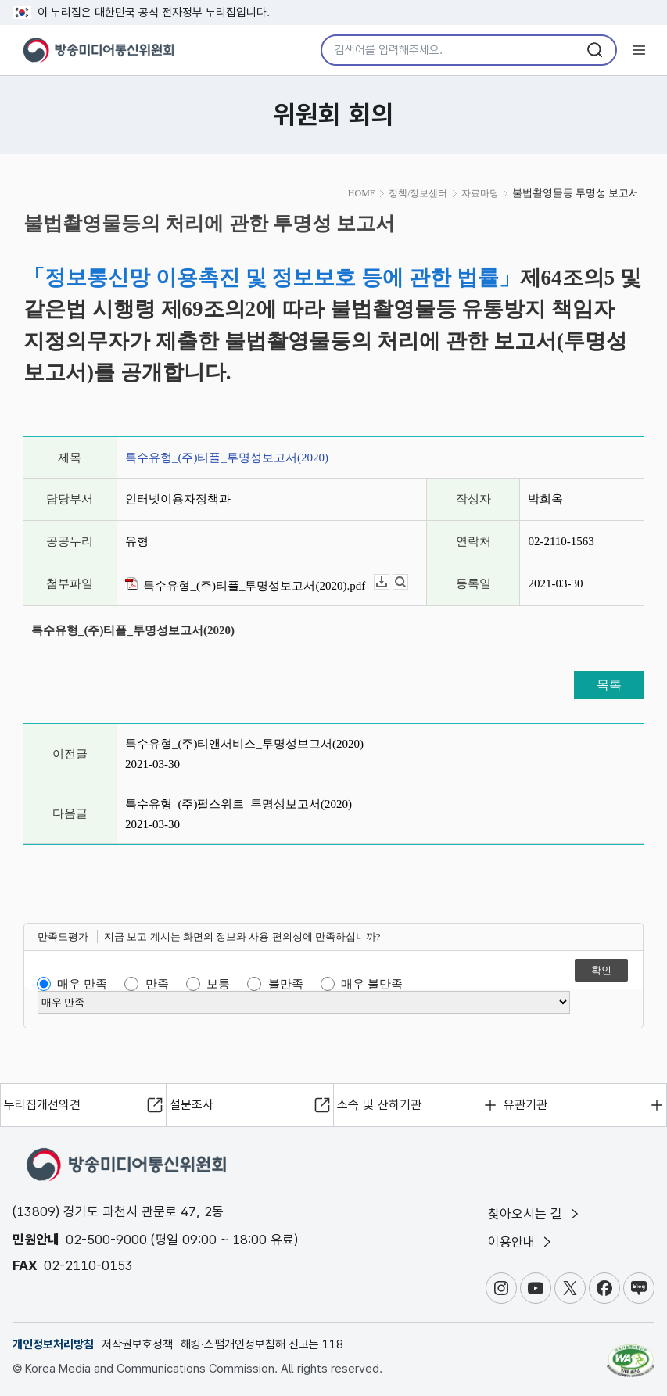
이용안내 (521, 1242)
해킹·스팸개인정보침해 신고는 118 (262, 1344)
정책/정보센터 (418, 193)
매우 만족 (82, 984)
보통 (218, 984)
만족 (157, 984)
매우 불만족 (372, 984)
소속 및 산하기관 (379, 1104)
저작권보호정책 (137, 1344)
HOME (361, 193)
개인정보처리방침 (53, 1344)
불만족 (285, 984)
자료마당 (480, 193)
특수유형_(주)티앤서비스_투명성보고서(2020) (244, 743)
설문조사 (191, 1104)
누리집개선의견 (42, 1104)
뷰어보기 (407, 582)
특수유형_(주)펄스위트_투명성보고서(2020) (238, 804)
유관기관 (525, 1104)
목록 (609, 684)
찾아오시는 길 (535, 1214)
